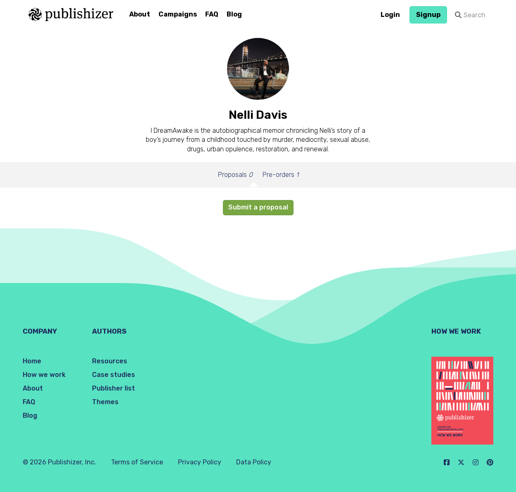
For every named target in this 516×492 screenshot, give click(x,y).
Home (32, 361)
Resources (109, 361)
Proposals (235, 175)
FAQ (211, 14)
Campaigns (178, 14)
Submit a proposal (258, 207)
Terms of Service (137, 462)
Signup (428, 15)
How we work (44, 375)
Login (390, 15)
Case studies (113, 375)
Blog (234, 14)
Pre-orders (280, 175)
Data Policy (253, 462)
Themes (105, 402)
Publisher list (113, 388)
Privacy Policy (199, 462)
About (139, 14)
